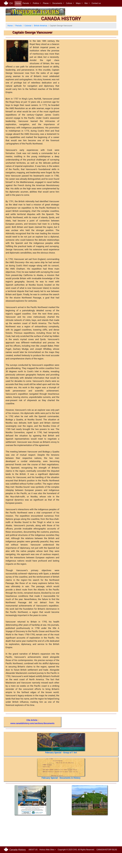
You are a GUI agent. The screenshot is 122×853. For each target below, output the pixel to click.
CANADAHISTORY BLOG (107, 849)
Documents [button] (57, 3)
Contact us (96, 3)
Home (18, 3)
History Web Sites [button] (46, 849)
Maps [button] (78, 3)
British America (40, 25)
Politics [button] (36, 3)
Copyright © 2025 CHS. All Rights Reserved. (76, 849)
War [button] (86, 3)
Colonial (27, 25)
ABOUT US (33, 849)
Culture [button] (69, 3)
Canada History (17, 849)
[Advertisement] (22, 830)
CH (11, 3)
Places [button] (46, 3)
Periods (18, 25)
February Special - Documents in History (61, 778)
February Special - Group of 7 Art (61, 752)
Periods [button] (26, 3)
